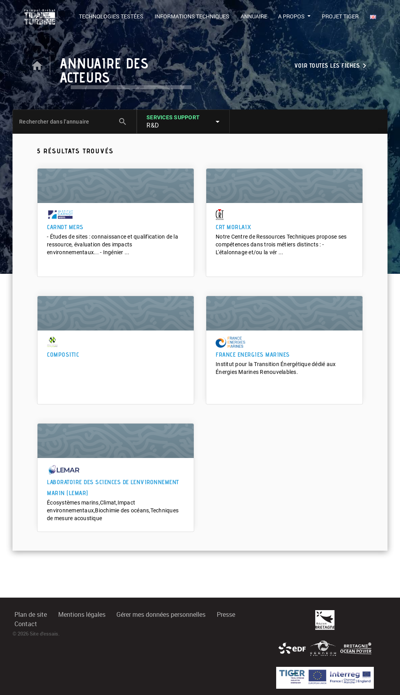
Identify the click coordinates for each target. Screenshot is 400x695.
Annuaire (254, 16)
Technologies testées (111, 16)
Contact (25, 624)
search (122, 121)
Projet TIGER (340, 16)
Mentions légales (81, 614)
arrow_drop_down (217, 121)
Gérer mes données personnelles (160, 614)
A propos (292, 16)
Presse (226, 614)
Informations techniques (192, 16)
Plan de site (30, 614)
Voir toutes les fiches (331, 65)
